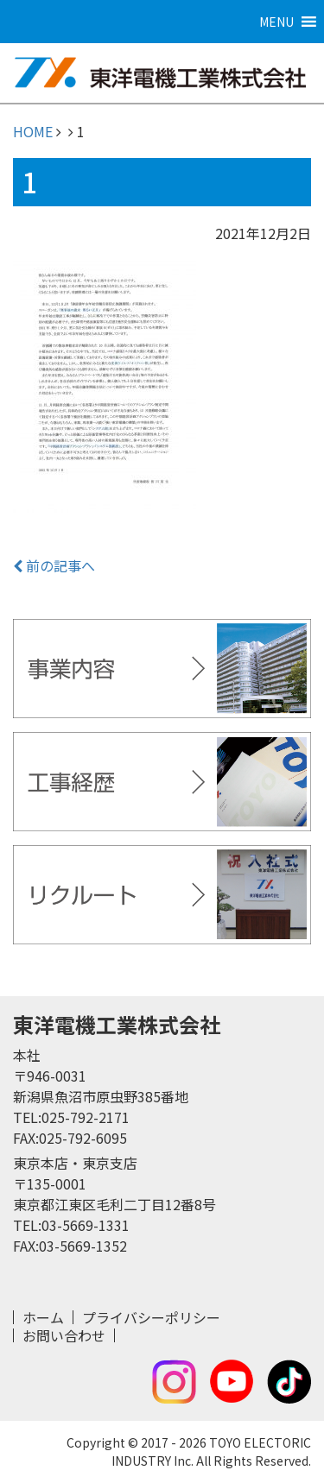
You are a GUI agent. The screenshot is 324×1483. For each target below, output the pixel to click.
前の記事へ (54, 565)
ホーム (43, 1317)
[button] (276, 21)
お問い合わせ (63, 1335)
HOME (33, 131)
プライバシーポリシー (151, 1317)
